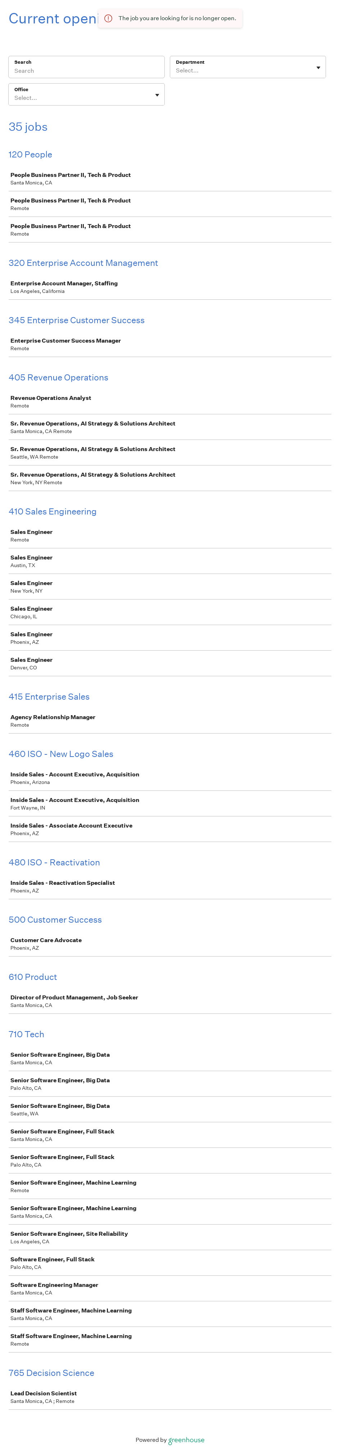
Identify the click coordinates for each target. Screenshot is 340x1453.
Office (21, 89)
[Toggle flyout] (318, 67)
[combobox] (176, 71)
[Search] (86, 72)
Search (22, 62)
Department (190, 62)
